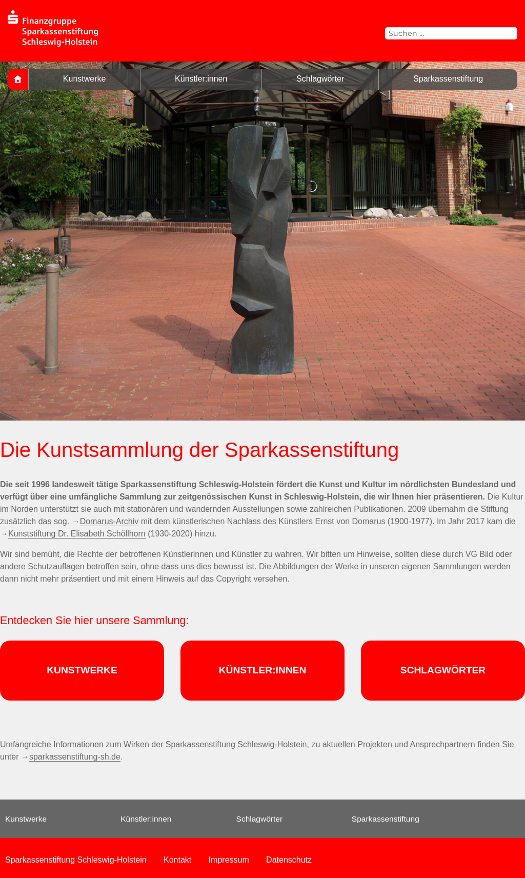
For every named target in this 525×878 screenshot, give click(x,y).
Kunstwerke (84, 78)
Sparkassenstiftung (448, 78)
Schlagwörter (320, 78)
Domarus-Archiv (109, 521)
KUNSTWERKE (82, 670)
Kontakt (177, 859)
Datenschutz (289, 859)
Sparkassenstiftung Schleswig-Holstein (76, 859)
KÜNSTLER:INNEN (263, 670)
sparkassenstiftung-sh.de (74, 756)
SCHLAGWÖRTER (443, 670)
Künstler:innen (201, 78)
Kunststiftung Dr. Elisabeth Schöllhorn (77, 533)
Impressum (229, 859)
